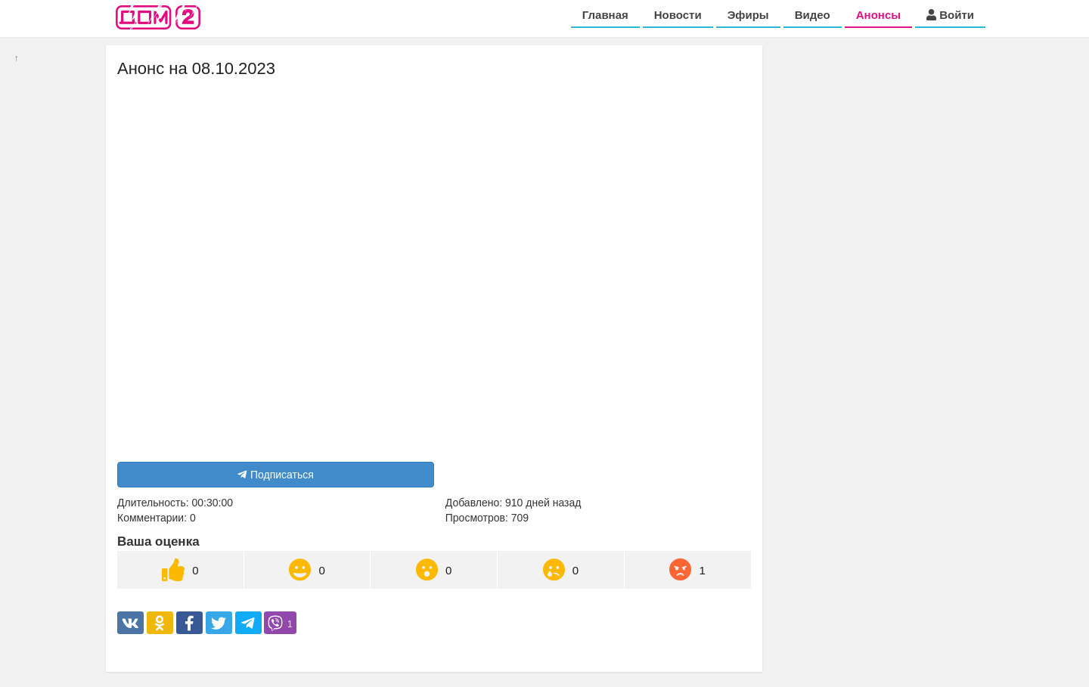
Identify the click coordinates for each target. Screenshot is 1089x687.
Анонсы (878, 14)
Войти (950, 14)
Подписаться (275, 475)
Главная (605, 14)
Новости (678, 14)
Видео (812, 14)
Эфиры (748, 14)
